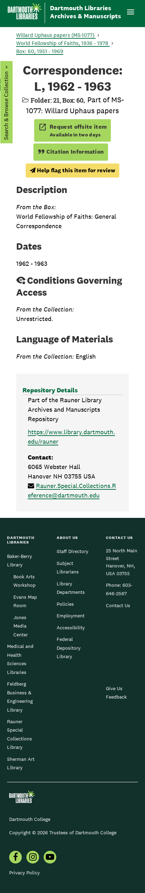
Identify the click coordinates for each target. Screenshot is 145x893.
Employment (70, 615)
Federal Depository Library (69, 648)
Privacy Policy (24, 872)
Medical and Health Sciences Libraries (20, 659)
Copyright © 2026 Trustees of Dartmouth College (62, 832)
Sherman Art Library (20, 763)
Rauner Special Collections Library (19, 734)
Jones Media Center (20, 626)
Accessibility (71, 627)
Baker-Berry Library (19, 560)
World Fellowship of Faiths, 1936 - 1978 (63, 43)
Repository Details (50, 390)
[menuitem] (15, 858)
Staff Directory (72, 551)
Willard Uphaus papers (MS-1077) (56, 35)
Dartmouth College (29, 819)
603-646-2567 (119, 589)
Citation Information (71, 151)
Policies (65, 604)
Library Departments (71, 587)
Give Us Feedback (116, 692)
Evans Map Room (25, 601)
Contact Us (118, 605)
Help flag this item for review (72, 170)
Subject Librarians (68, 567)
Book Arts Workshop (24, 580)
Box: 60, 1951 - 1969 (39, 51)
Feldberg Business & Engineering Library (20, 697)
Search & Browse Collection (6, 105)
